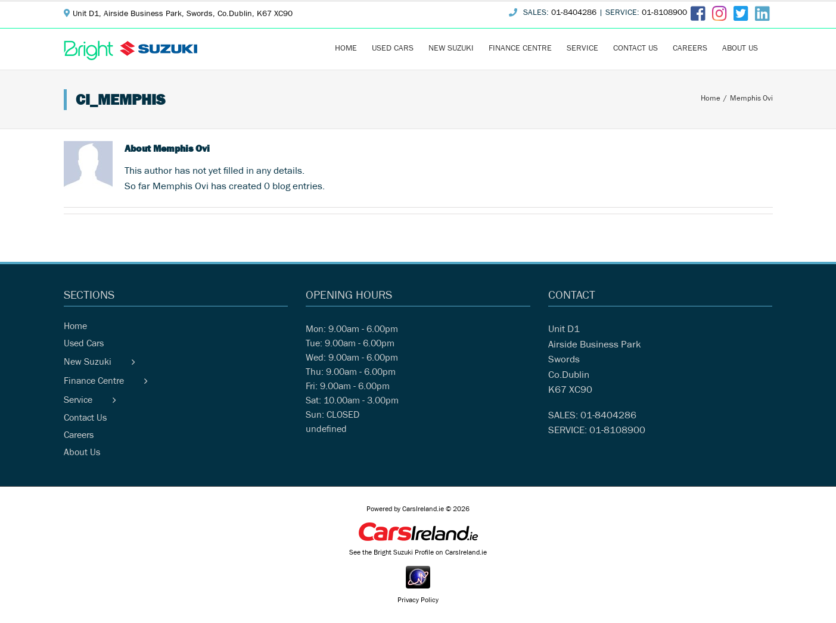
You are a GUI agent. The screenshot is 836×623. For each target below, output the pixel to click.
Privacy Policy (418, 601)
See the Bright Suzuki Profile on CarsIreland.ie (418, 553)
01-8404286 (573, 14)
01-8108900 (664, 14)
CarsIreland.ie (423, 510)
